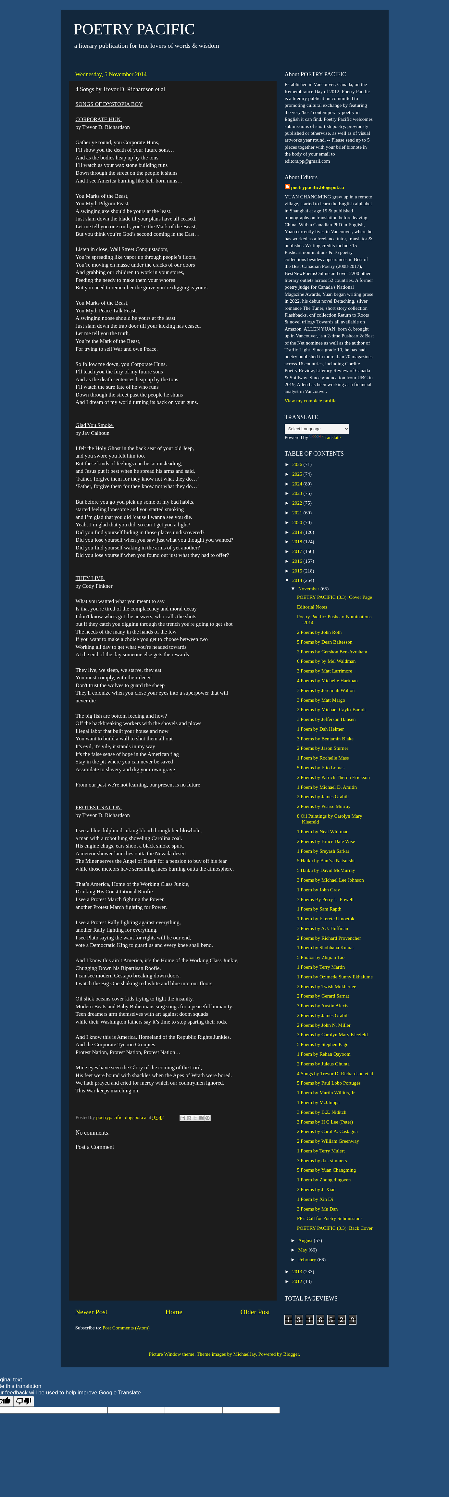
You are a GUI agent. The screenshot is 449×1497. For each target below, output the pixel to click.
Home (173, 1312)
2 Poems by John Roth (319, 632)
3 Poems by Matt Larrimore (324, 670)
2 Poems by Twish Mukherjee (326, 986)
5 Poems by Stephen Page (322, 1044)
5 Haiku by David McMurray (326, 870)
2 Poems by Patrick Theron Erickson (333, 777)
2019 (297, 532)
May (303, 1249)
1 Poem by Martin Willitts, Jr (326, 1092)
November (309, 588)
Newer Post (91, 1312)
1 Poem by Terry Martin (321, 967)
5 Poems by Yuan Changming (326, 1170)
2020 (297, 522)
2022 (297, 503)
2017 (297, 551)
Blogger (291, 1354)
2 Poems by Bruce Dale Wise (326, 841)
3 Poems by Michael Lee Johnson (330, 880)
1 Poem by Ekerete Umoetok (326, 918)
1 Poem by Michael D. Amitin (327, 787)
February (308, 1259)
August (306, 1240)
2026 (297, 464)
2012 (297, 1281)
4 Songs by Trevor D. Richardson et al (335, 1073)
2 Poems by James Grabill (323, 796)
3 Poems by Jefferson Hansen (326, 719)
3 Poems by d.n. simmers (322, 1160)
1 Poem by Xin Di (315, 1199)
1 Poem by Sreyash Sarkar (323, 851)
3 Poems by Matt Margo (321, 700)
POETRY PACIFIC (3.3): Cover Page (334, 597)
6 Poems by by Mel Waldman (326, 661)
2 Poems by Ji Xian (316, 1189)
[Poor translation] (23, 1401)
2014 (297, 580)
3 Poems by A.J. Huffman (322, 928)
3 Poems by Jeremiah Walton (326, 690)
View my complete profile (311, 400)
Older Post (255, 1312)
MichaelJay (244, 1354)
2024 (297, 483)
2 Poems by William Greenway (328, 1141)
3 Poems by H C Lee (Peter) (325, 1122)
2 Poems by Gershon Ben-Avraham (332, 651)
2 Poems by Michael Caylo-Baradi (331, 709)
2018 (297, 541)
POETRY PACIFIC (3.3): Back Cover (335, 1228)
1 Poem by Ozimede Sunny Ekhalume (335, 976)
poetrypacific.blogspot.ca (317, 187)
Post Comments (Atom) (126, 1327)
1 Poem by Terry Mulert (321, 1150)
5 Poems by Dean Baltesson (325, 642)
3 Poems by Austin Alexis (322, 1005)
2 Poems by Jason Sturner (322, 748)
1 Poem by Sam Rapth (319, 909)
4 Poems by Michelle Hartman (327, 680)
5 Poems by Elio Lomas (320, 767)
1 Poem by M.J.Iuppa (318, 1102)
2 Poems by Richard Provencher (329, 938)
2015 (297, 570)
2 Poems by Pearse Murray (324, 806)
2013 (297, 1271)
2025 (297, 474)
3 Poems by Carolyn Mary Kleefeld (332, 1034)
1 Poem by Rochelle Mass (323, 758)
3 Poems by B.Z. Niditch (321, 1112)
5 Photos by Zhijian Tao (321, 957)
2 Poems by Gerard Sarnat (323, 996)
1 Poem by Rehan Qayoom (324, 1054)
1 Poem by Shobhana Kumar (325, 947)
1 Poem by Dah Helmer (320, 729)
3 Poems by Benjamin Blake (325, 738)
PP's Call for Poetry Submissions (330, 1218)
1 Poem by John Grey (318, 889)
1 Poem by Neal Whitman (323, 831)
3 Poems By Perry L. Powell (325, 899)
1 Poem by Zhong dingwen (324, 1179)
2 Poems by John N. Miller (324, 1025)
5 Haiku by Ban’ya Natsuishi (326, 860)
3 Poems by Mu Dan (317, 1209)
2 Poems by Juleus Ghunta (323, 1063)
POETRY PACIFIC (134, 29)
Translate (325, 437)
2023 (297, 493)
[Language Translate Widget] (317, 429)
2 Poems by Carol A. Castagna (327, 1131)
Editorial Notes (312, 607)
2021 (297, 512)
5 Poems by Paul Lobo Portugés (329, 1083)
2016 (297, 561)
